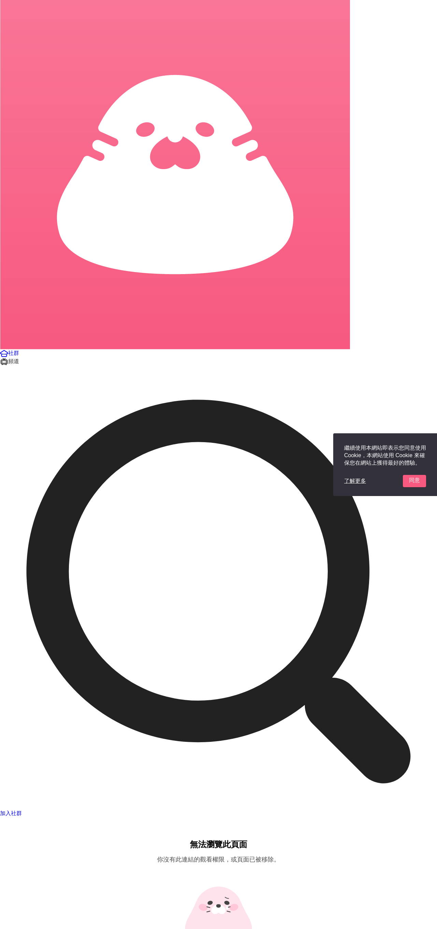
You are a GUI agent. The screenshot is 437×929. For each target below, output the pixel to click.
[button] (9, 353)
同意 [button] (414, 480)
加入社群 (11, 813)
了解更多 (355, 481)
